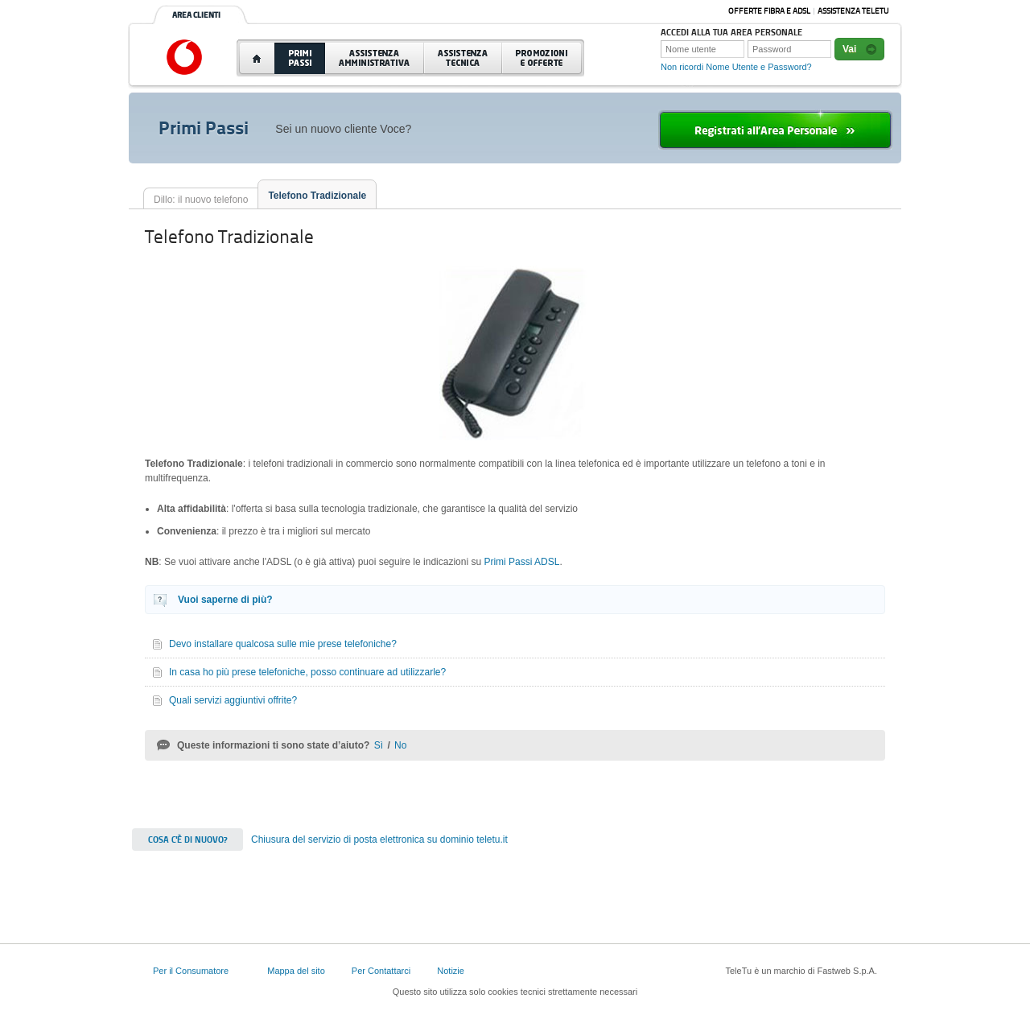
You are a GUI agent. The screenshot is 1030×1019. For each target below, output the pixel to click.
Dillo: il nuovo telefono (201, 199)
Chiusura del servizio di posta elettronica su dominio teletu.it (379, 839)
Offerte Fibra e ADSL (769, 11)
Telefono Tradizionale (317, 195)
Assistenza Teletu (853, 11)
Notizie (450, 971)
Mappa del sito (296, 971)
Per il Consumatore (191, 971)
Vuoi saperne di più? (225, 599)
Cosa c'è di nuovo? (187, 839)
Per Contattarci (381, 971)
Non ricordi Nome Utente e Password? (736, 67)
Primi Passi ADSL (521, 561)
